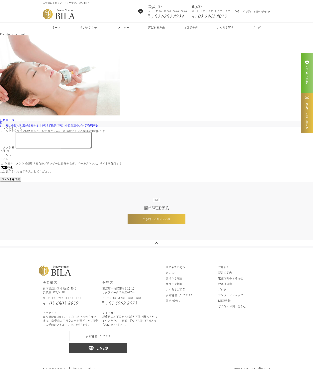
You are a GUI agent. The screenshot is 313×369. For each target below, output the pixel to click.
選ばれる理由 (156, 27)
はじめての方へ (89, 27)
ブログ (256, 27)
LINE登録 (224, 304)
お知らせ (223, 270)
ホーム (56, 27)
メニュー (123, 27)
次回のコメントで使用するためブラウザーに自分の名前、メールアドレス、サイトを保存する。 (65, 166)
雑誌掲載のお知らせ (230, 281)
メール (6, 158)
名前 (4, 153)
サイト (4, 162)
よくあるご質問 (175, 292)
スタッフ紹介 (174, 287)
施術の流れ (173, 304)
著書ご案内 (225, 276)
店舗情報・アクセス (98, 339)
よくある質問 (225, 27)
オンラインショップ (230, 298)
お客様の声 (191, 27)
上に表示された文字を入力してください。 (26, 174)
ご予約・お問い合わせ (256, 11)
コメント (7, 150)
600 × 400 (7, 120)
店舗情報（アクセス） (180, 298)
